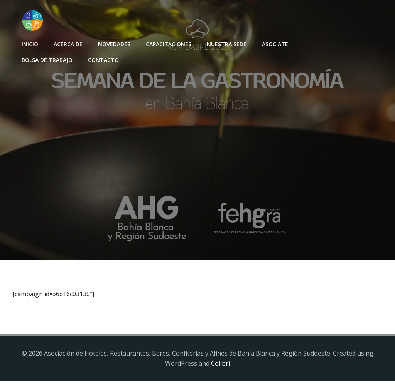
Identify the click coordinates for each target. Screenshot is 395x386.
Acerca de (66, 42)
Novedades (112, 42)
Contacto (101, 58)
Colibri (220, 368)
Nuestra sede (225, 42)
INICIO (28, 42)
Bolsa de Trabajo (45, 58)
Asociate (273, 42)
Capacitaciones (167, 42)
